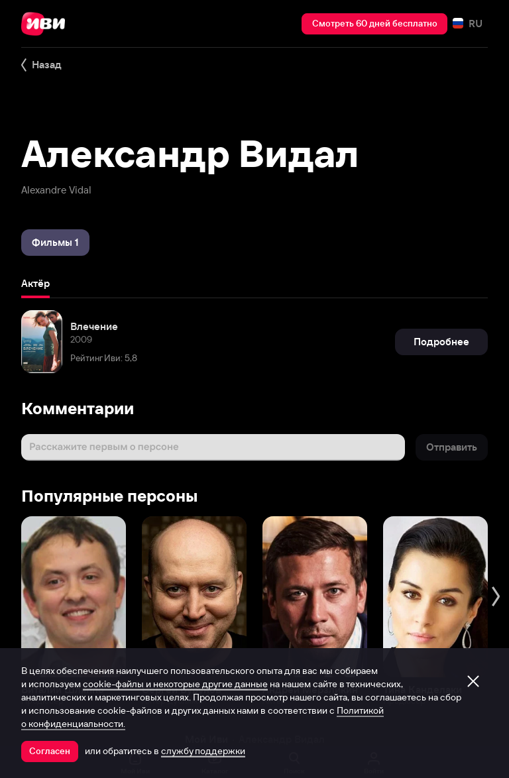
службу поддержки (203, 751)
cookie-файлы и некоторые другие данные (175, 684)
